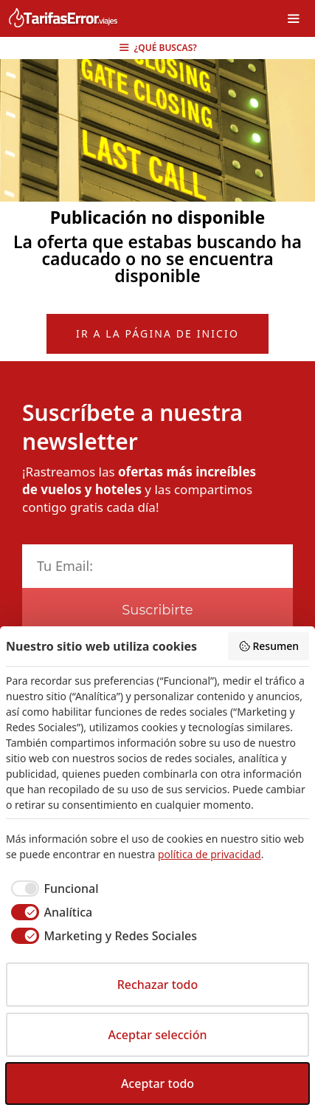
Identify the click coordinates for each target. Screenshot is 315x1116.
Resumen (268, 646)
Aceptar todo (157, 1083)
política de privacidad (209, 854)
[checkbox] (52, 888)
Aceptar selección (157, 1035)
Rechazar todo (157, 984)
